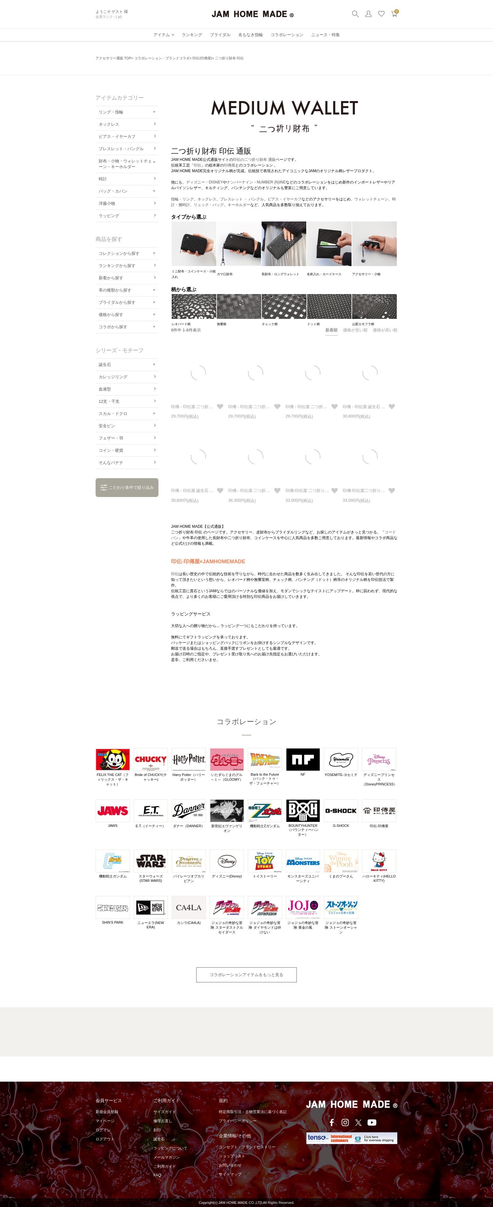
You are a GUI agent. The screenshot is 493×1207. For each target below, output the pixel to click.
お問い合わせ (230, 1165)
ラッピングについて (170, 1148)
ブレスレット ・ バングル (242, 199)
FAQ (157, 1175)
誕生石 (159, 1139)
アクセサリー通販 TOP (113, 58)
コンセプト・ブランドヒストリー (247, 1147)
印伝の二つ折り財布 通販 (254, 159)
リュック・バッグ (209, 205)
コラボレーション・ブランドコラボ (162, 58)
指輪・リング (182, 199)
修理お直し (162, 1121)
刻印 (157, 1130)
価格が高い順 (385, 330)
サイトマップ (230, 1174)
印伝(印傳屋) (202, 58)
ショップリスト (232, 1156)
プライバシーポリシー (238, 1121)
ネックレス (206, 199)
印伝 (197, 165)
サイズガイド (164, 1112)
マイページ (105, 1121)
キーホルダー (239, 205)
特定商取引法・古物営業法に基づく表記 (253, 1112)
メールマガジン (166, 1157)
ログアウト (105, 1139)
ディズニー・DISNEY (204, 182)
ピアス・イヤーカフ (285, 199)
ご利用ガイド (164, 1166)
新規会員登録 (107, 1112)
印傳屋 (229, 165)
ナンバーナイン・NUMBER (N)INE (256, 182)
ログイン (103, 1130)
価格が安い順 (355, 330)
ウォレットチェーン (371, 199)
